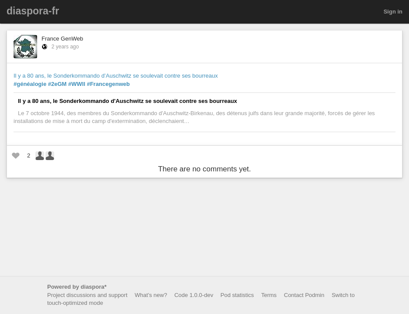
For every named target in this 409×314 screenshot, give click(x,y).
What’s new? (151, 295)
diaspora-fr (33, 11)
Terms (269, 295)
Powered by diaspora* (77, 286)
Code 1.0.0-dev (193, 295)
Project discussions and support (87, 295)
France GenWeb (62, 38)
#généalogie (30, 84)
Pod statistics (237, 295)
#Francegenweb (108, 84)
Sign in (393, 11)
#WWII (76, 84)
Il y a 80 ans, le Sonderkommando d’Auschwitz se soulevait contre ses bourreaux (116, 75)
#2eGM (57, 84)
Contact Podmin (304, 295)
